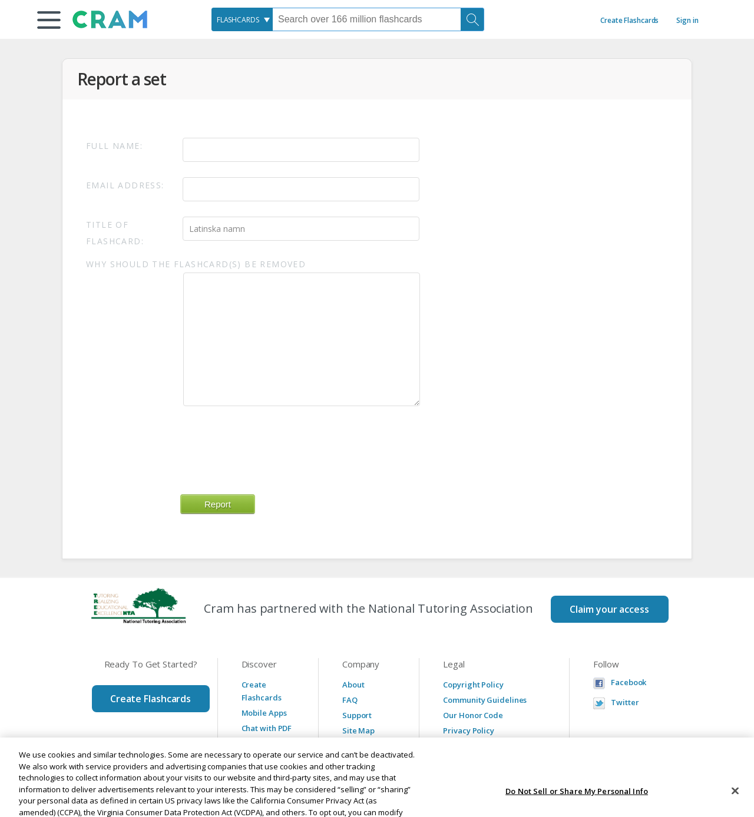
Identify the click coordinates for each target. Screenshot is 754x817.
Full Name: (114, 145)
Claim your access (609, 609)
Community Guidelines (485, 700)
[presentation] (269, 444)
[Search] (472, 19)
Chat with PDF (267, 728)
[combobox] (242, 19)
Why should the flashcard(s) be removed (196, 264)
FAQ (350, 700)
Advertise (360, 745)
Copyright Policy (473, 684)
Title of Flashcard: (115, 233)
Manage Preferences (482, 761)
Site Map (358, 730)
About (353, 684)
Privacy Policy (468, 730)
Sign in (687, 20)
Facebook (628, 682)
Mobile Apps (264, 713)
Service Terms (470, 745)
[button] (49, 20)
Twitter (625, 703)
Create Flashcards (629, 20)
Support (357, 715)
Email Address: (125, 185)
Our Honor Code (473, 715)
